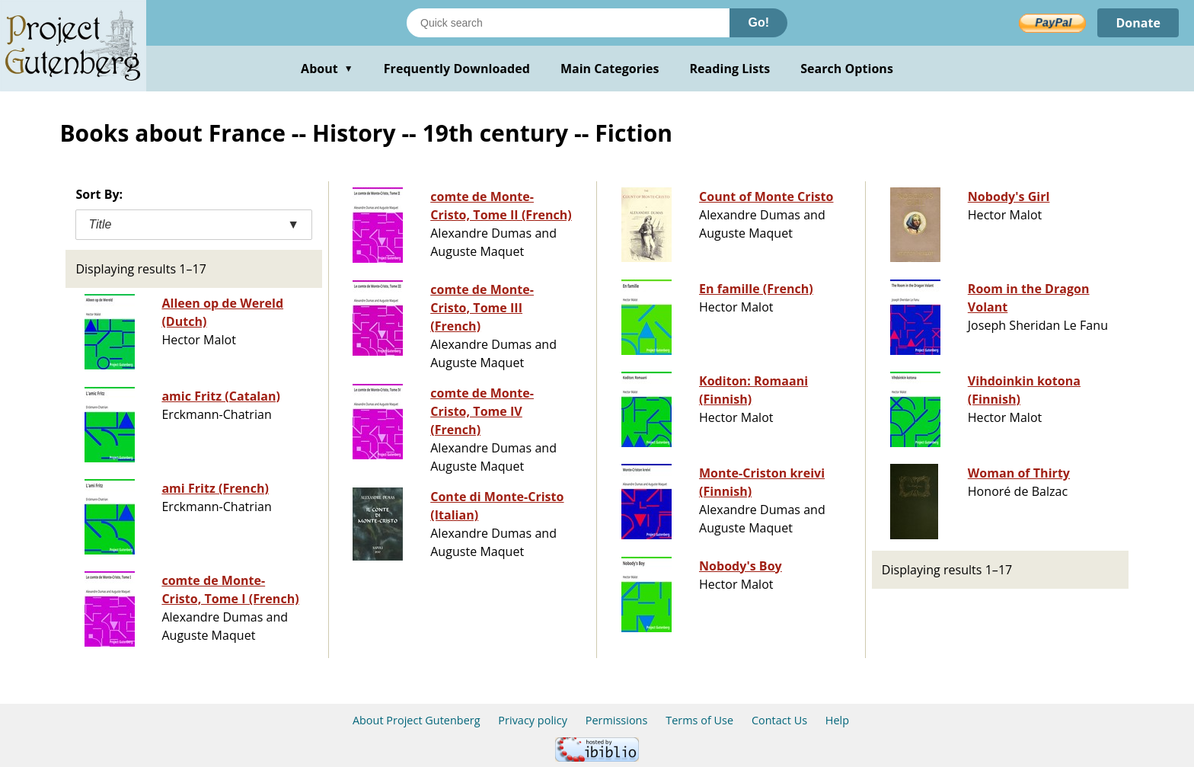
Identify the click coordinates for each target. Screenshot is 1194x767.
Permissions (617, 720)
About (327, 68)
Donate (1138, 22)
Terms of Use (699, 720)
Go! (758, 22)
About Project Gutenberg (416, 720)
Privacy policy (532, 720)
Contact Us (779, 720)
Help (837, 720)
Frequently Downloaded (457, 68)
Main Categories (609, 68)
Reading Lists (730, 68)
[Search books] (568, 22)
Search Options (846, 68)
